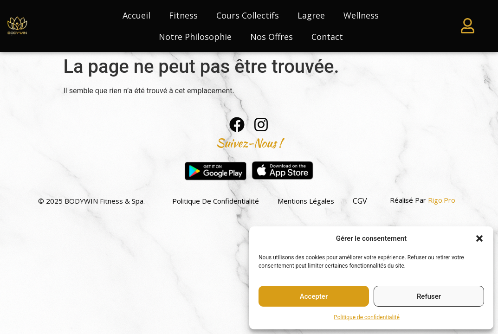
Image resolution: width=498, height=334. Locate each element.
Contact (327, 36)
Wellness (361, 15)
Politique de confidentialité (367, 317)
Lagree (311, 15)
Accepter (314, 296)
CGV (360, 201)
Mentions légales (306, 201)
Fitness (183, 15)
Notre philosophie (195, 36)
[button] (479, 238)
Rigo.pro (441, 200)
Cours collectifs (247, 15)
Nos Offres (271, 36)
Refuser (429, 296)
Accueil (136, 15)
